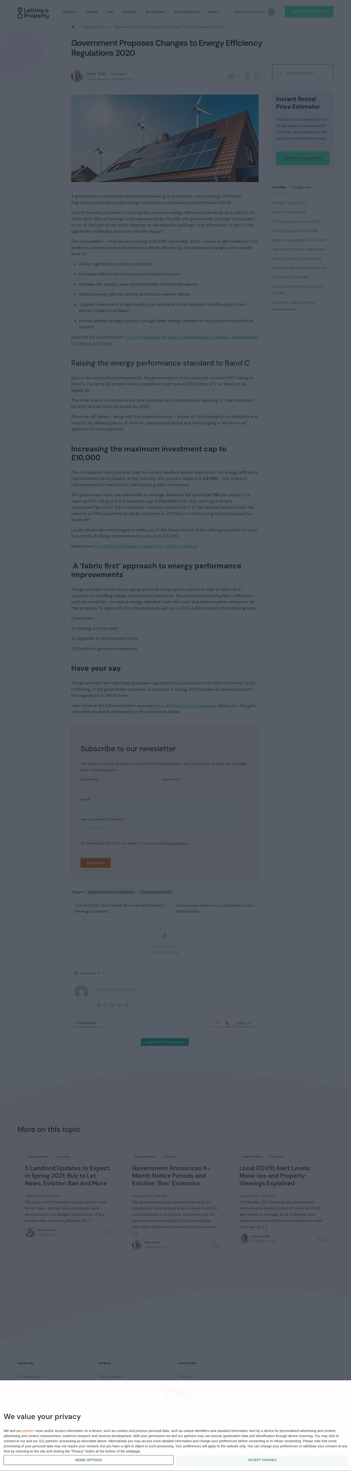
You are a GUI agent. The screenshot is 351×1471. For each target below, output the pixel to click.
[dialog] (175, 1426)
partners (28, 1430)
